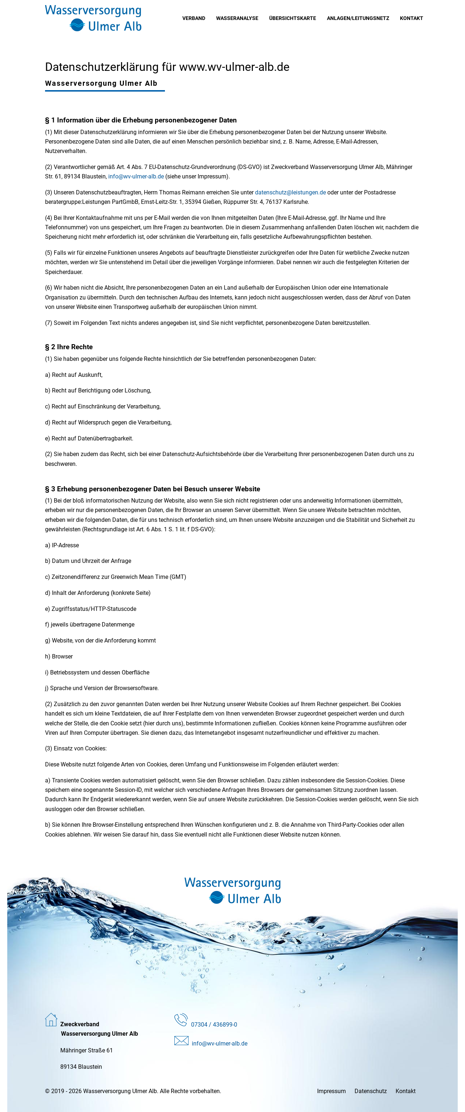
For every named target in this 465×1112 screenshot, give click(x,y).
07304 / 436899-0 (214, 1024)
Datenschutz (371, 1091)
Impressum (331, 1091)
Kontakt (406, 1091)
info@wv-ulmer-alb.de (136, 176)
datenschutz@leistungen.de (290, 192)
